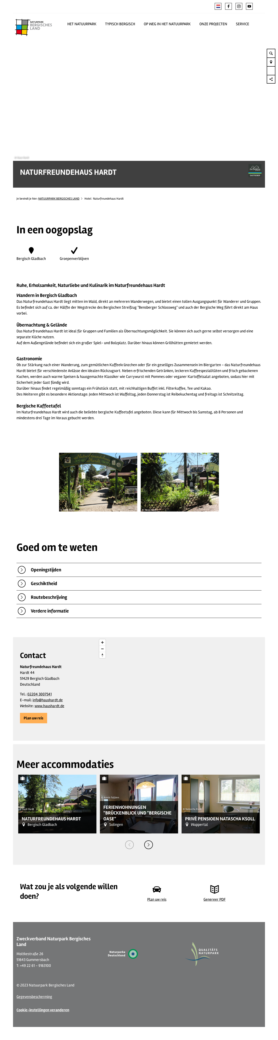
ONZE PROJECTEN (213, 24)
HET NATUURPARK (81, 24)
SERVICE (242, 24)
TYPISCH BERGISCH (120, 24)
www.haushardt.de (49, 705)
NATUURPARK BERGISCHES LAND (58, 198)
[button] (228, 6)
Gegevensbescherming (34, 996)
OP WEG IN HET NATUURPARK (167, 24)
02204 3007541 (39, 694)
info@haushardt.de (48, 700)
